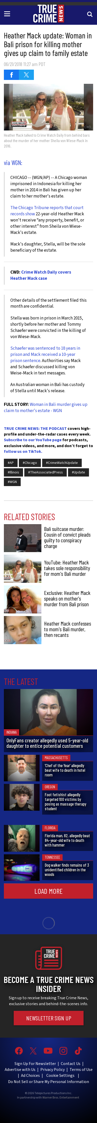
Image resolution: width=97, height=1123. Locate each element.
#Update (78, 472)
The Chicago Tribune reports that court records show (47, 211)
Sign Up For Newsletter (35, 1064)
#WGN (12, 482)
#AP (11, 462)
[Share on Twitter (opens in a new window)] (26, 75)
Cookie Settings (60, 1075)
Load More (48, 891)
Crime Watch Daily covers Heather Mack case (40, 275)
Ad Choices (30, 1075)
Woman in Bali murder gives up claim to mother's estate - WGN (45, 407)
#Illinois (13, 472)
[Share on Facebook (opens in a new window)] (11, 75)
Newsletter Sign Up (48, 1018)
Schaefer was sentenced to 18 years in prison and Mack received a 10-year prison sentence (45, 354)
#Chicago (30, 462)
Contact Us (70, 1064)
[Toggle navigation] (8, 13)
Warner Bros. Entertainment (60, 1098)
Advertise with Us (20, 1069)
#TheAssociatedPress (45, 472)
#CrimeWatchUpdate (62, 462)
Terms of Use (81, 1069)
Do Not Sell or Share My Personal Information (48, 1082)
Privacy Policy (52, 1069)
